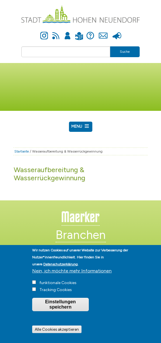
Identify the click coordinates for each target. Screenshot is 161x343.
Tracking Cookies (55, 295)
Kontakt (103, 32)
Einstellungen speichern (60, 309)
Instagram (44, 32)
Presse (117, 32)
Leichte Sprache (79, 32)
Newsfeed (55, 32)
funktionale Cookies (58, 288)
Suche (125, 52)
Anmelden (67, 32)
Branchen (81, 235)
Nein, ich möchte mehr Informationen (72, 276)
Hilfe (90, 32)
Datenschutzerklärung (60, 269)
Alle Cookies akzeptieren (57, 334)
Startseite (21, 151)
